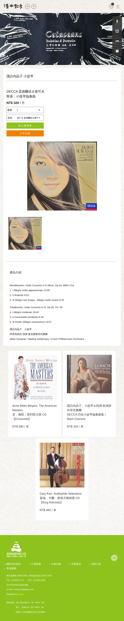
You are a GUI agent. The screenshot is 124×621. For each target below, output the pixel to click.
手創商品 (76, 564)
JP (34, 6)
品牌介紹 (96, 564)
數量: (10, 110)
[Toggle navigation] (118, 6)
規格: (10, 117)
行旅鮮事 (36, 564)
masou (21, 594)
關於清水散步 (13, 564)
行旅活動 (56, 564)
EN (27, 6)
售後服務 (11, 568)
